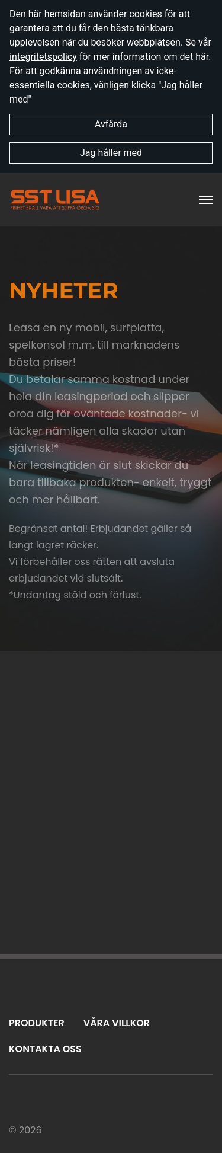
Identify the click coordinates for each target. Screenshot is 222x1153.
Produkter (37, 1023)
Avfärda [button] (111, 124)
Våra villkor (116, 1023)
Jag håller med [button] (111, 152)
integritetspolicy (43, 56)
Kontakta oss (45, 1049)
